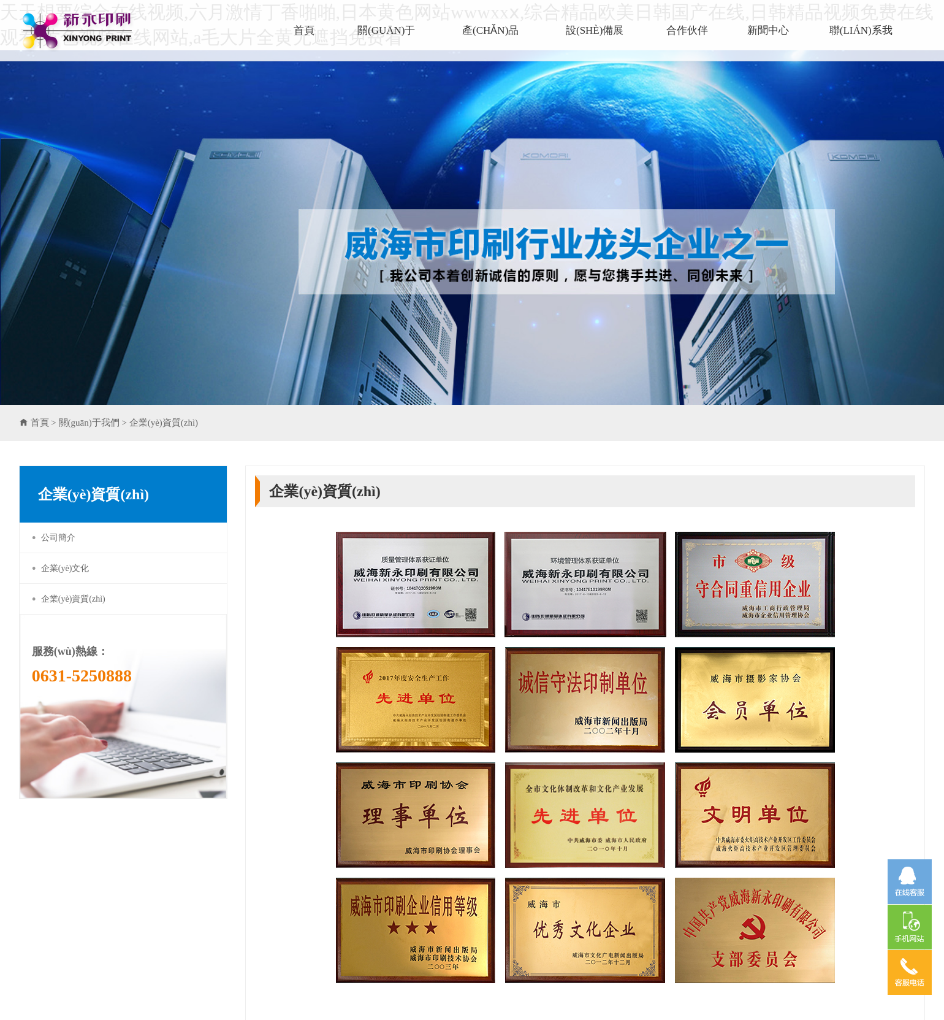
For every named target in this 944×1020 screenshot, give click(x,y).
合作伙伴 (687, 30)
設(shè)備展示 (594, 43)
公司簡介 (58, 537)
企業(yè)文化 (65, 568)
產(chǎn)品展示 (490, 43)
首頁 (304, 30)
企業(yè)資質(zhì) (163, 423)
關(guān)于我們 (386, 43)
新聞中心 (768, 30)
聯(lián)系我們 (861, 43)
